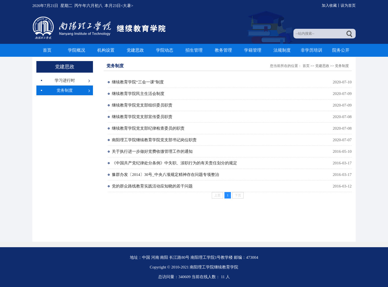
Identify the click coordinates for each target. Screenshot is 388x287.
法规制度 (282, 50)
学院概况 (76, 50)
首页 (47, 50)
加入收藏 (329, 5)
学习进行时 (65, 80)
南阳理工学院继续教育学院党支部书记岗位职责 (154, 140)
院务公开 (340, 50)
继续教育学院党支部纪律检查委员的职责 (148, 128)
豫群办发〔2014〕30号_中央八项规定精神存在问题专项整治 (165, 174)
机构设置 (106, 50)
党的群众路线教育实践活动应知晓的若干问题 (152, 186)
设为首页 (348, 5)
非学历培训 (311, 50)
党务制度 (65, 90)
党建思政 (135, 50)
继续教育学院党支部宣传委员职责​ (142, 117)
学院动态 (164, 50)
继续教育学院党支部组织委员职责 (142, 105)
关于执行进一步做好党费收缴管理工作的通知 (152, 151)
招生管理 (194, 50)
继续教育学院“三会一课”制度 (138, 82)
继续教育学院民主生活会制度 (138, 93)
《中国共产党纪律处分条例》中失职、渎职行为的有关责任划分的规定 (174, 163)
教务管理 (223, 50)
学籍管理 (252, 50)
